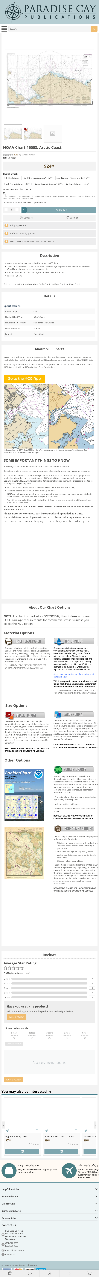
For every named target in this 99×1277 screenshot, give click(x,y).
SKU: (5, 158)
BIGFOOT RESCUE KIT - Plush (59, 1136)
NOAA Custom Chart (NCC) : (17, 189)
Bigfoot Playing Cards (16, 1136)
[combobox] (52, 29)
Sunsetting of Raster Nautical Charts (46, 475)
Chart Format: (10, 173)
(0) (20, 155)
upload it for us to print (17, 502)
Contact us (10, 1254)
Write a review (28, 155)
